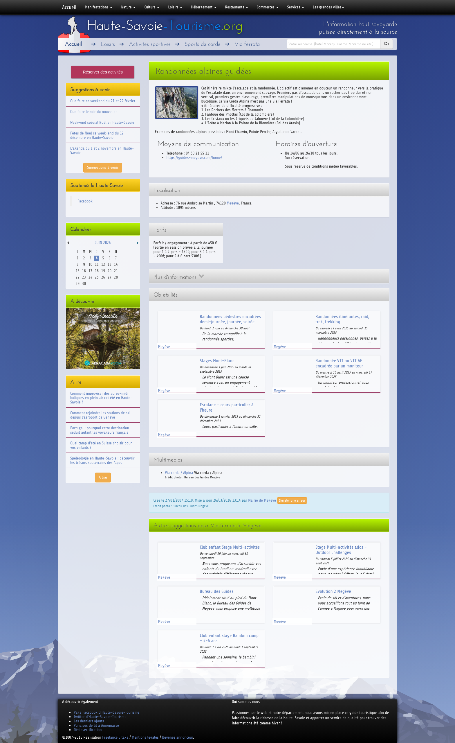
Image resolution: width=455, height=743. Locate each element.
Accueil (69, 7)
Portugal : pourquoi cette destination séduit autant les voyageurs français (99, 430)
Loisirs (175, 7)
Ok (386, 43)
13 (109, 264)
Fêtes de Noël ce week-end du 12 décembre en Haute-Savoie (97, 135)
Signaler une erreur (292, 500)
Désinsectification (88, 730)
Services (295, 7)
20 (109, 271)
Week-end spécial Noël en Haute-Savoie (102, 122)
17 (90, 271)
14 (116, 264)
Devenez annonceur (177, 737)
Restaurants (236, 7)
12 (103, 264)
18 (97, 271)
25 (97, 277)
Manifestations (98, 7)
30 (84, 283)
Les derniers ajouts (89, 721)
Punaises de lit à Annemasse (96, 725)
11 (97, 264)
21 (116, 271)
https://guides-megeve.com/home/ (194, 157)
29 (78, 283)
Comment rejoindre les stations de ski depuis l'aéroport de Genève (100, 415)
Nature (128, 7)
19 (103, 271)
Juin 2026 (103, 243)
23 (84, 277)
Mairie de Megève (262, 500)
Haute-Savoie (165, 25)
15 (78, 271)
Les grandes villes (328, 7)
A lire (103, 477)
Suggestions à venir (102, 167)
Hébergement (203, 7)
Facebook (85, 201)
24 (90, 277)
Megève (233, 203)
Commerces (268, 7)
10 (90, 264)
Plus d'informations (179, 277)
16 (84, 271)
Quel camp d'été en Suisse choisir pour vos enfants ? (101, 445)
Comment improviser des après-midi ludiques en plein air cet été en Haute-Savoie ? (101, 397)
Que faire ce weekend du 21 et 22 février (102, 101)
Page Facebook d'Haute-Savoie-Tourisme (106, 712)
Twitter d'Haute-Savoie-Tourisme (100, 717)
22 (78, 277)
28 (116, 277)
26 (103, 277)
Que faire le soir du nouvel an (94, 112)
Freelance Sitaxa (115, 737)
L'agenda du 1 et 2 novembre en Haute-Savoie (102, 150)
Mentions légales (145, 737)
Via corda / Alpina (179, 473)
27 (109, 277)
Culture (151, 7)
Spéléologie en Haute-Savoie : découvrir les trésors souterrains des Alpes (102, 460)
